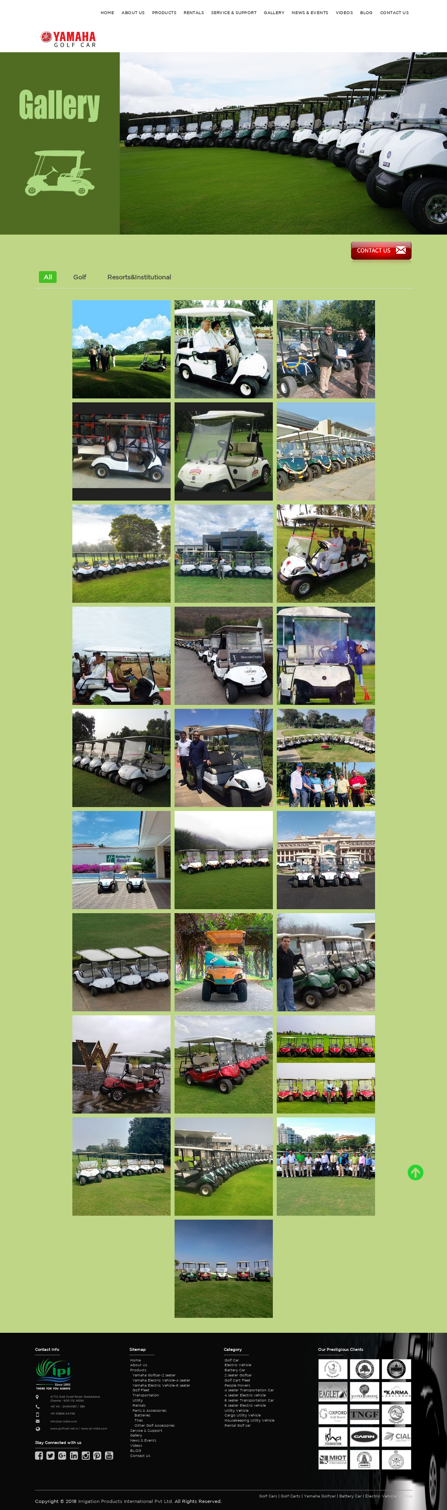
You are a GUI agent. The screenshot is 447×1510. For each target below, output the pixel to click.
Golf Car (231, 1360)
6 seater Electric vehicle (245, 1405)
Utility (137, 1400)
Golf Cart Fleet (237, 1380)
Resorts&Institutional (139, 277)
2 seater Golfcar (238, 1375)
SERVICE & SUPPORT (233, 12)
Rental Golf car (237, 1425)
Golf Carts (290, 1495)
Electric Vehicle (237, 1365)
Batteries (142, 1415)
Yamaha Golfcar (320, 1495)
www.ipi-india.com (94, 1428)
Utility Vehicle (236, 1410)
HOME (107, 12)
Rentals (138, 1405)
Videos (344, 12)
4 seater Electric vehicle (245, 1395)
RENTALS (194, 12)
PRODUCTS (164, 12)
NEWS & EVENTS (310, 12)
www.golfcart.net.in (64, 1428)
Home (135, 1360)
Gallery (136, 1435)
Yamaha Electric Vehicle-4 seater (161, 1380)
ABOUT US (132, 12)
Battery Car (234, 1370)
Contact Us (140, 1455)
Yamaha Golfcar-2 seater (154, 1375)
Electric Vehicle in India (388, 1495)
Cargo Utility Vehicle (242, 1415)
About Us (138, 1365)
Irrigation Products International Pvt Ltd (125, 1501)
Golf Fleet (140, 1390)
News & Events (143, 1440)
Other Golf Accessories (154, 1425)
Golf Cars (268, 1495)
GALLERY (274, 12)
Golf (79, 277)
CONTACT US (394, 12)
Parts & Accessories (149, 1410)
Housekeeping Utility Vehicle (249, 1420)
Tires (138, 1420)
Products (138, 1370)
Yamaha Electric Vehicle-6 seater (161, 1385)
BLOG (366, 12)
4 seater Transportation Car (249, 1390)
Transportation (145, 1395)
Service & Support (146, 1430)
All (48, 277)
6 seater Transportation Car (249, 1400)
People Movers (237, 1385)
